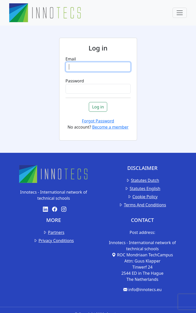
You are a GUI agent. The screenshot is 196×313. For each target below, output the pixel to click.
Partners (56, 232)
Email (71, 59)
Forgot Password (98, 121)
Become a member (110, 127)
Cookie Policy (145, 196)
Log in (98, 107)
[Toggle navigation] (180, 13)
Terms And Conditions (145, 205)
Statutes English (145, 188)
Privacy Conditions (56, 240)
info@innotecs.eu (142, 289)
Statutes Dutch (145, 180)
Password (75, 81)
